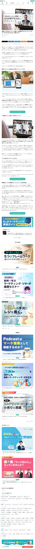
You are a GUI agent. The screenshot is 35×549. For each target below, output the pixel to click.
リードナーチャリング (15, 504)
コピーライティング (18, 522)
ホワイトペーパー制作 (25, 522)
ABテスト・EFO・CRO (20, 508)
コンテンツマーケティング (11, 498)
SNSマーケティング (17, 324)
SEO (0, 4)
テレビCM (12, 520)
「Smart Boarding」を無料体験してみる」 (17, 111)
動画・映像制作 (3, 510)
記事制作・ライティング (11, 522)
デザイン (30, 522)
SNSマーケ (3, 4)
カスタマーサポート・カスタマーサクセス (28, 504)
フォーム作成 (8, 508)
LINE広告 (27, 518)
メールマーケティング (3, 498)
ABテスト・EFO (11, 4)
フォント (12, 514)
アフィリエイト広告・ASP (4, 500)
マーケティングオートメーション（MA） (16, 510)
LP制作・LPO (14, 508)
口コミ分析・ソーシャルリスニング (5, 514)
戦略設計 (2, 504)
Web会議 (20, 512)
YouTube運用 (31, 518)
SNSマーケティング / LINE (5, 328)
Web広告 (6, 4)
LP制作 (16, 4)
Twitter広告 (12, 518)
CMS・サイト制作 (3, 508)
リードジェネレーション (8, 504)
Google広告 (2, 518)
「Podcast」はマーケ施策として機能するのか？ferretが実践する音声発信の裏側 (14, 359)
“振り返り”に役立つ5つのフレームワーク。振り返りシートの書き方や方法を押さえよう (15, 269)
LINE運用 (23, 518)
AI (1, 535)
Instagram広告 (18, 518)
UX (32, 520)
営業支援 (23, 512)
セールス (21, 504)
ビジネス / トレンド (5, 390)
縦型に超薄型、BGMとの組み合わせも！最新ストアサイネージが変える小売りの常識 (14, 416)
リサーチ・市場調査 (25, 498)
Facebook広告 (8, 518)
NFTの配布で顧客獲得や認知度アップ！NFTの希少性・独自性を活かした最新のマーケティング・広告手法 (17, 388)
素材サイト (16, 514)
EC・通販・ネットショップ (29, 512)
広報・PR (31, 498)
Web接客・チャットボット (28, 508)
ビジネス (3, 36)
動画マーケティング (26, 496)
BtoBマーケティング (18, 498)
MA (14, 4)
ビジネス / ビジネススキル (6, 271)
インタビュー (22, 4)
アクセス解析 (8, 510)
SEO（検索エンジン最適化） (4, 496)
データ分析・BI (3, 512)
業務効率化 (4, 535)
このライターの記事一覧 (18, 237)
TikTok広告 (7, 520)
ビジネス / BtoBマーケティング (6, 361)
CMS (8, 4)
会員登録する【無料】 (27, 546)
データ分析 (19, 4)
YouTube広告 (3, 520)
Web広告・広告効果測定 (13, 496)
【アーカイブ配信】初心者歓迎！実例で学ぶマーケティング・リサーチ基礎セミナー (14, 297)
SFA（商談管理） (15, 512)
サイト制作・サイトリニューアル (19, 520)
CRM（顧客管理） (9, 512)
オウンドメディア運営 (3, 522)
